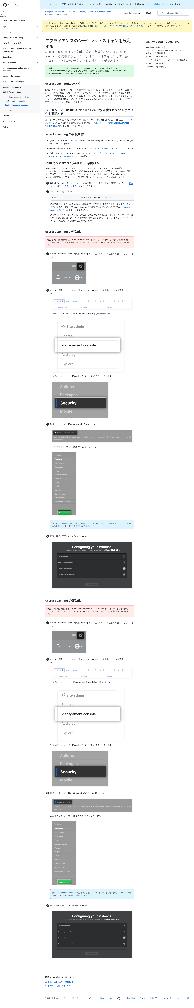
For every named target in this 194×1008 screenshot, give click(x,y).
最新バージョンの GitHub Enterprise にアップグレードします (118, 26)
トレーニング (166, 998)
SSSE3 (74, 141)
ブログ (178, 998)
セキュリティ (90, 998)
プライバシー (76, 998)
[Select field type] (132, 13)
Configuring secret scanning (16, 105)
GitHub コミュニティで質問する (59, 982)
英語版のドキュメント (163, 4)
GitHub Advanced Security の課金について (106, 148)
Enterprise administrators (14, 20)
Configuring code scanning (15, 101)
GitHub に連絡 (130, 998)
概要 (187, 998)
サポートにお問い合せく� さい (59, 986)
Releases (7, 127)
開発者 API (153, 998)
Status (102, 998)
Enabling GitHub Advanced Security (18, 97)
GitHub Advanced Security (101, 12)
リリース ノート (9, 121)
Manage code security (78, 12)
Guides (6, 116)
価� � (142, 998)
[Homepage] (118, 998)
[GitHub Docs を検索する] (173, 13)
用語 (64, 998)
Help (110, 998)
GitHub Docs (13, 5)
